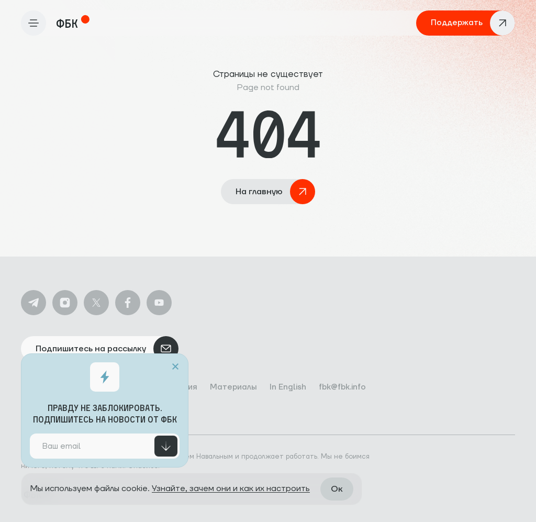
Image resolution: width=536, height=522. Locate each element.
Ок (337, 489)
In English (288, 387)
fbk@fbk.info (342, 387)
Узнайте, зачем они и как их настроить (231, 488)
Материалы (233, 387)
